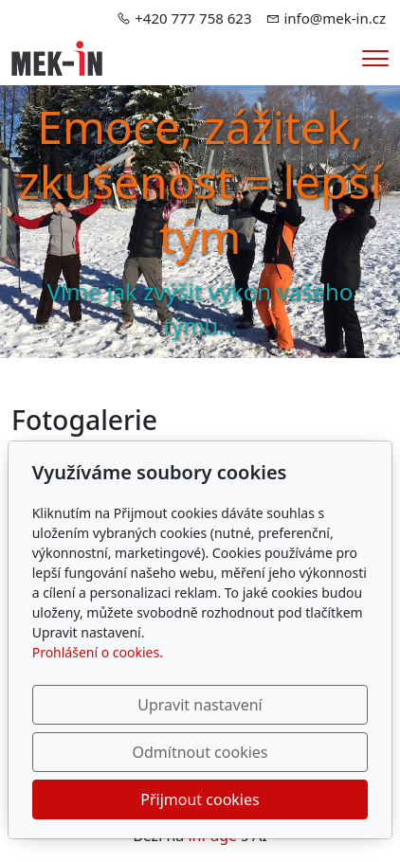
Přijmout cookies (199, 799)
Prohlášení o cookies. (97, 652)
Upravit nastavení (199, 704)
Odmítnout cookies (200, 752)
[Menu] (375, 58)
